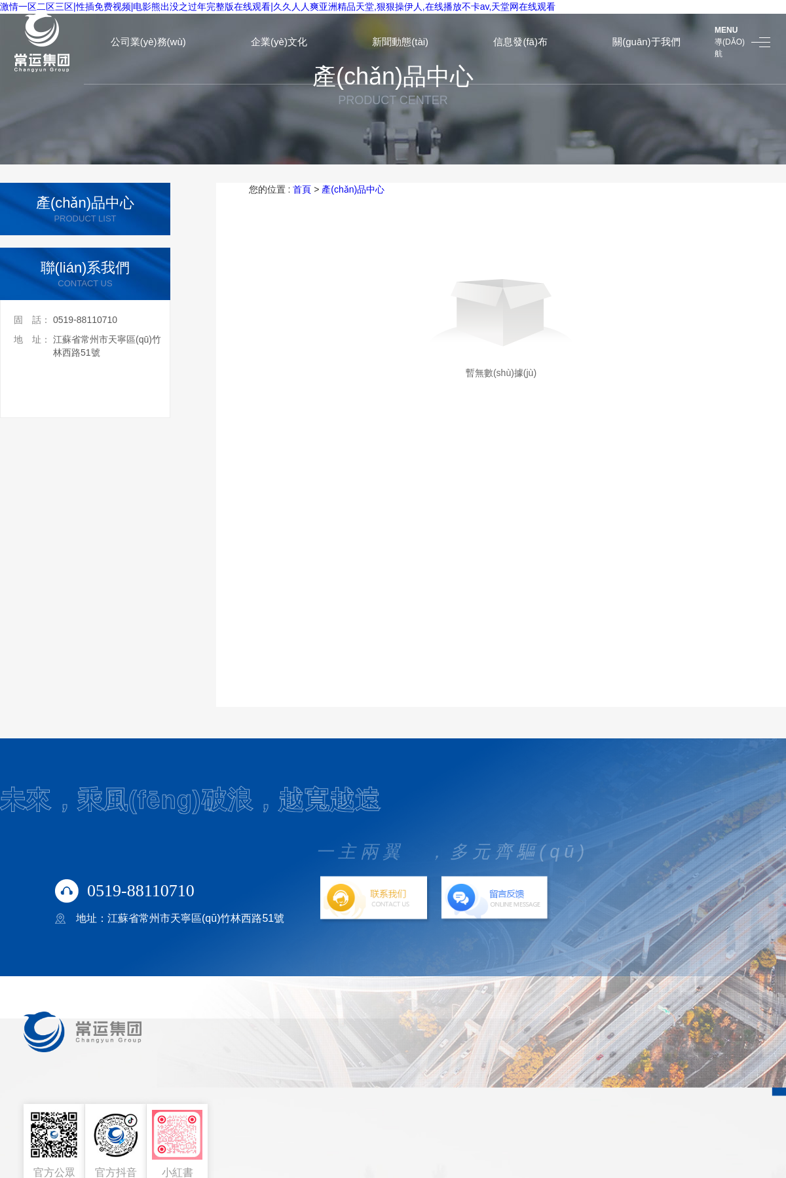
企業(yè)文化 (279, 41)
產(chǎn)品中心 (353, 189)
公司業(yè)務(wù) (148, 41)
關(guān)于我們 (646, 41)
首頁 (302, 189)
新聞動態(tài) (400, 41)
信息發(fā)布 (520, 41)
